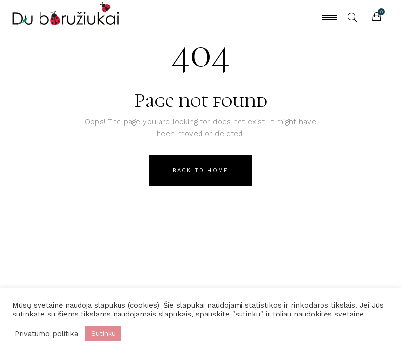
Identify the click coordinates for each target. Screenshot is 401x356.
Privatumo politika (46, 333)
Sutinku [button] (103, 333)
